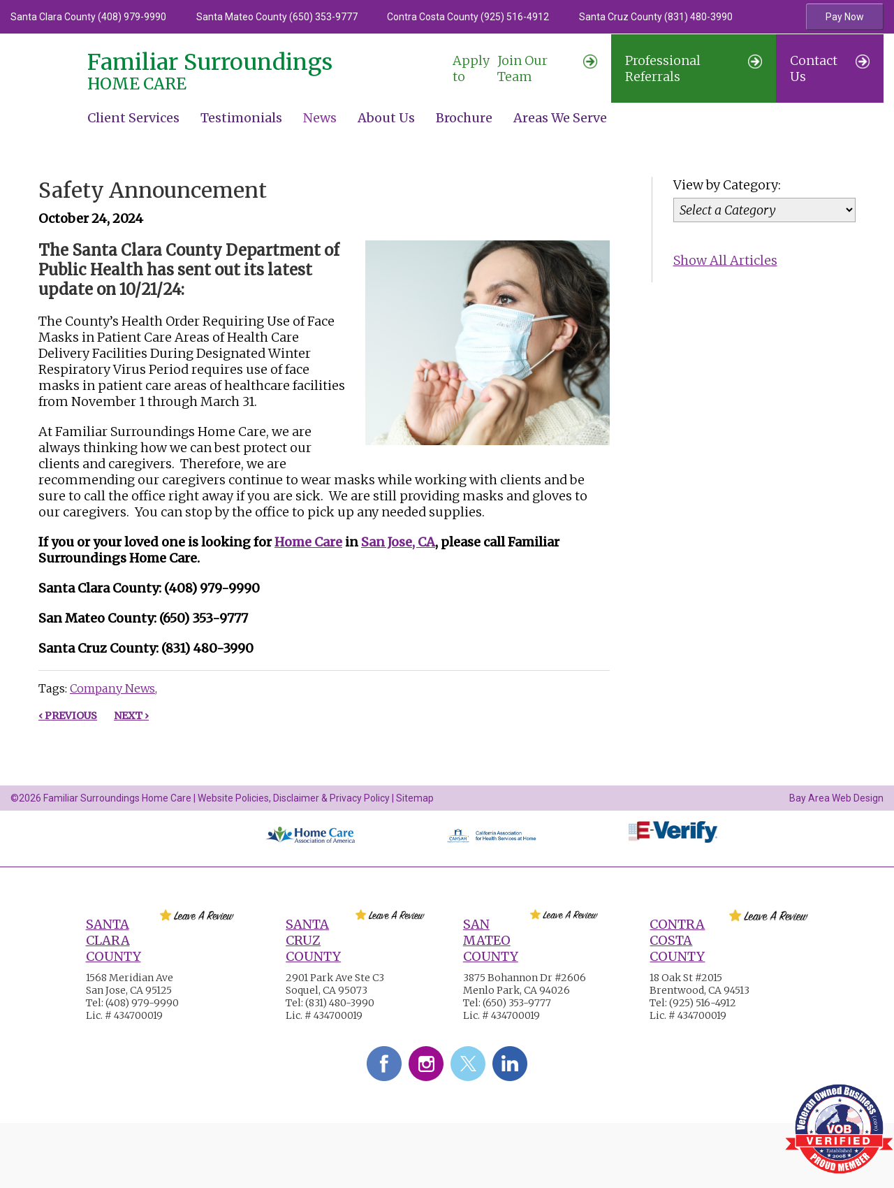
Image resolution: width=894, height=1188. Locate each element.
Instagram (426, 1063)
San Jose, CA (398, 542)
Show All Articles (725, 260)
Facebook (384, 1063)
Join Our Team (525, 68)
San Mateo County (490, 940)
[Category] (764, 210)
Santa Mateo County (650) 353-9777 (277, 16)
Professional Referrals (693, 68)
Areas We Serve (560, 118)
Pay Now (845, 16)
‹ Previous (67, 715)
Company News (112, 688)
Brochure (464, 118)
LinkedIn (509, 1063)
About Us (386, 118)
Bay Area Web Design (836, 798)
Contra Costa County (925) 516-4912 (468, 16)
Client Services (133, 118)
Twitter (467, 1063)
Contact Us (830, 68)
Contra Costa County (677, 940)
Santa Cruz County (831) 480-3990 (656, 16)
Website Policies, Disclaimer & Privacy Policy (294, 798)
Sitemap (415, 798)
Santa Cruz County (313, 940)
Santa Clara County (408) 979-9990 (88, 16)
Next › (131, 715)
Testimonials (241, 118)
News (320, 118)
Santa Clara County (113, 940)
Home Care (308, 542)
